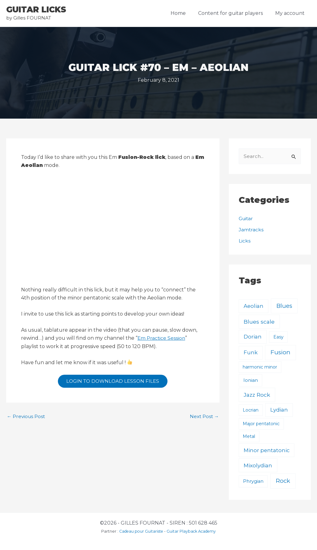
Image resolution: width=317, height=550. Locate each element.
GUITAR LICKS (36, 10)
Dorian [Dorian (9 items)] (253, 337)
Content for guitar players (234, 13)
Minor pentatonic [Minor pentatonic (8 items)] (266, 450)
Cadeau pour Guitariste (140, 531)
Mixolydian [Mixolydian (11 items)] (258, 465)
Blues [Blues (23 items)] (284, 306)
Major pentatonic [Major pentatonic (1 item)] (261, 424)
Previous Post (27, 417)
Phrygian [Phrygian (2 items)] (253, 482)
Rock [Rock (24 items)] (283, 481)
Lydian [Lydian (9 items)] (279, 410)
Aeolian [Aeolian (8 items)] (253, 306)
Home (184, 13)
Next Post (203, 417)
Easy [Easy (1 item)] (278, 337)
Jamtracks (251, 230)
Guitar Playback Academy (192, 531)
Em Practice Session (161, 338)
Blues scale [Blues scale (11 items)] (259, 322)
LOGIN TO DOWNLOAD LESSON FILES (112, 382)
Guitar (246, 219)
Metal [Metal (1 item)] (249, 436)
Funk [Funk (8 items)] (251, 353)
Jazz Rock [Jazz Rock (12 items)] (257, 395)
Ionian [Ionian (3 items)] (250, 380)
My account (291, 13)
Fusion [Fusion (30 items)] (280, 352)
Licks (244, 241)
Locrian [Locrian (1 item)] (250, 410)
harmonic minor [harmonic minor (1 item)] (260, 367)
